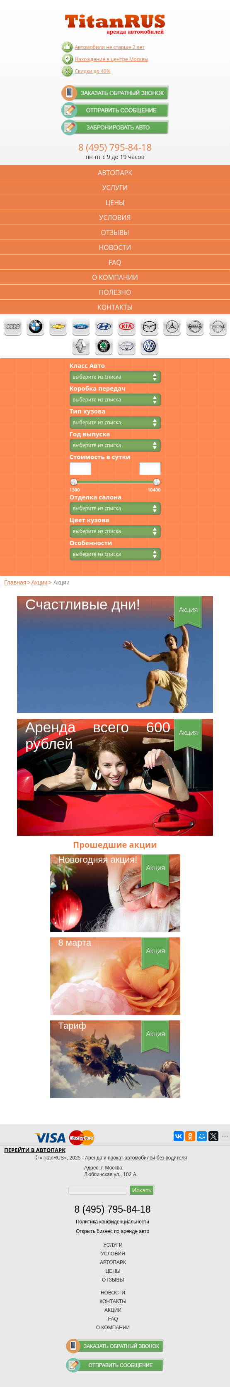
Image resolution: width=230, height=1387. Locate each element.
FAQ (115, 262)
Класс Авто (87, 365)
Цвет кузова (89, 520)
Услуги (115, 187)
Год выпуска (90, 434)
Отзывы (115, 232)
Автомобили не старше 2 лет (110, 47)
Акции (39, 582)
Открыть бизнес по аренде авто (112, 1231)
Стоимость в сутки (100, 457)
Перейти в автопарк (34, 1150)
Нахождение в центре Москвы (111, 59)
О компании (115, 277)
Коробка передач (98, 388)
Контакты (115, 307)
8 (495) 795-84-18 (115, 147)
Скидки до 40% (93, 71)
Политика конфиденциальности (112, 1222)
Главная (15, 582)
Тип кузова (88, 411)
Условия (115, 217)
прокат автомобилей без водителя (147, 1158)
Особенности (91, 543)
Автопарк (115, 172)
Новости (115, 247)
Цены (114, 202)
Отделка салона (96, 497)
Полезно (115, 292)
